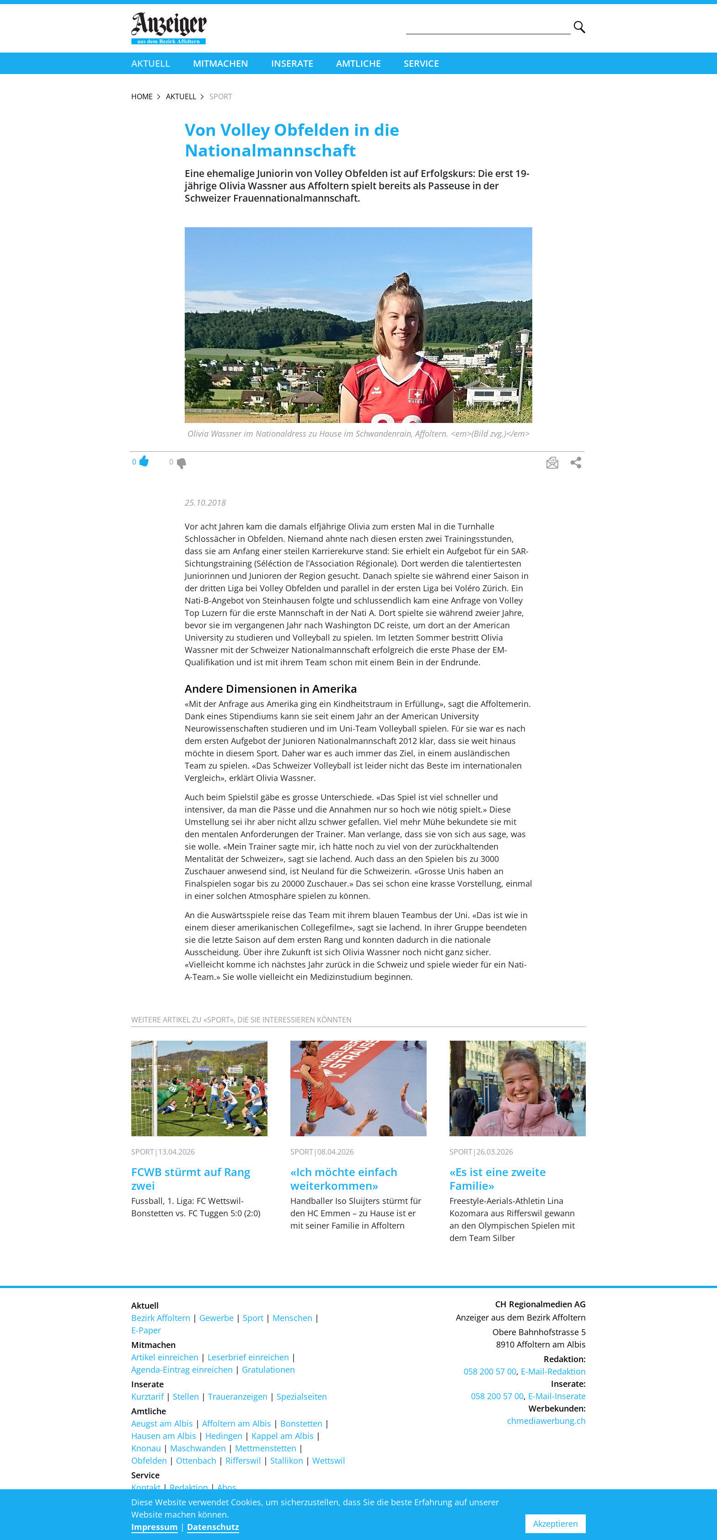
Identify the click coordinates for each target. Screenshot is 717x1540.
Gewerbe (216, 1320)
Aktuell (150, 65)
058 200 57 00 (490, 1374)
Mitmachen (220, 65)
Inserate (292, 65)
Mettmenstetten (265, 1450)
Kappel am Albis (282, 1438)
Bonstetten (301, 1425)
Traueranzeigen (238, 1398)
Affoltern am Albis (236, 1425)
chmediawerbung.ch (546, 1423)
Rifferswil (243, 1462)
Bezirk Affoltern (160, 1320)
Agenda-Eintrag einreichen (182, 1371)
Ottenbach (196, 1462)
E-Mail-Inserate (557, 1398)
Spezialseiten (302, 1398)
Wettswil (328, 1462)
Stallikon (286, 1462)
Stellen (186, 1398)
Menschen (292, 1320)
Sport (253, 1320)
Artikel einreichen (164, 1359)
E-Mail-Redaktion (553, 1374)
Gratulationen (268, 1371)
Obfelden (149, 1462)
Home (142, 98)
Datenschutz (213, 1526)
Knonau (146, 1450)
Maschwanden (198, 1450)
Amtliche (358, 65)
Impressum (154, 1526)
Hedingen (223, 1438)
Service (421, 65)
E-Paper (146, 1332)
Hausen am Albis (163, 1438)
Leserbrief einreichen (248, 1359)
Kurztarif (147, 1398)
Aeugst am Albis (162, 1425)
